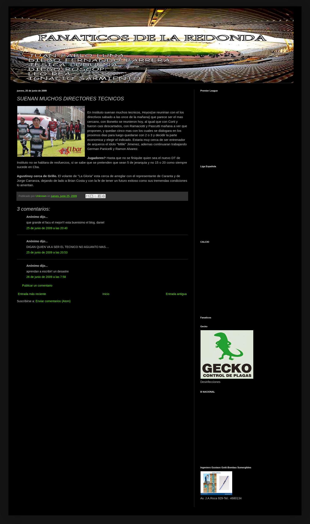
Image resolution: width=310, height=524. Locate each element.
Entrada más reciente (32, 294)
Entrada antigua (176, 294)
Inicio (105, 294)
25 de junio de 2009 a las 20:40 (46, 228)
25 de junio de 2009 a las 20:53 (46, 252)
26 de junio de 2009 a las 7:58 (46, 277)
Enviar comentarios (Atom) (53, 301)
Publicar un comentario (37, 285)
